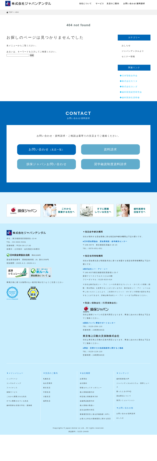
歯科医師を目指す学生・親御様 (19, 405)
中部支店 (47, 392)
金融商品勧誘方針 (87, 401)
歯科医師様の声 (122, 379)
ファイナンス (12, 388)
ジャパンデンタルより (133, 51)
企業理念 (83, 379)
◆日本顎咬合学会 (129, 75)
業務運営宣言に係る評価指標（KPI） (95, 414)
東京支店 (47, 388)
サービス (100, 3)
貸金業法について (123, 396)
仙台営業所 (47, 383)
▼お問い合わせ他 (124, 408)
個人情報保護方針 (87, 392)
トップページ (12, 379)
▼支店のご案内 (50, 373)
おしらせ (126, 45)
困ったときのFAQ (123, 391)
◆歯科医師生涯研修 (130, 97)
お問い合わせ (47, 149)
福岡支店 (47, 401)
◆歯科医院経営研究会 (131, 92)
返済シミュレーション (125, 400)
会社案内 (83, 383)
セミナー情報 (128, 56)
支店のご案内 (113, 3)
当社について (85, 3)
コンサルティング (14, 383)
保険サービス (12, 392)
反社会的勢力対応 (87, 410)
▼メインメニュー (15, 373)
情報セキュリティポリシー (91, 388)
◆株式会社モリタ (129, 81)
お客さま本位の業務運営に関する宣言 (95, 419)
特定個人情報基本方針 (89, 396)
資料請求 (110, 149)
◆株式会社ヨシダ (129, 86)
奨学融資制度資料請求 (110, 164)
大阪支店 (47, 396)
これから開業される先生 (17, 396)
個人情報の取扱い (87, 405)
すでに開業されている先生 (18, 401)
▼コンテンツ (122, 373)
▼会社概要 (85, 373)
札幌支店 (47, 379)
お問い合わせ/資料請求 (134, 3)
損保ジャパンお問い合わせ (46, 164)
